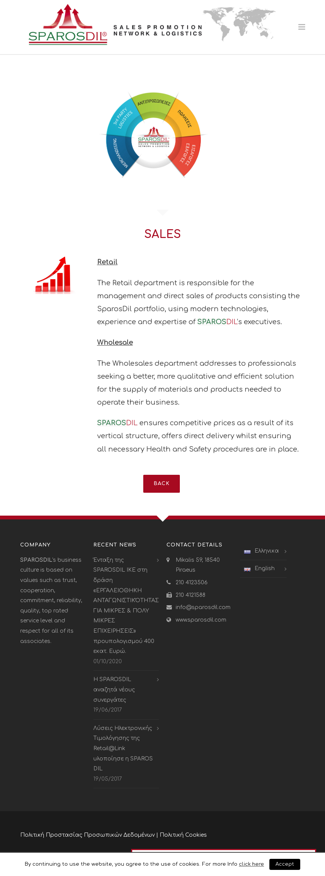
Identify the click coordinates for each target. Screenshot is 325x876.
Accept (284, 864)
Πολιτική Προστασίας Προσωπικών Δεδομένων (87, 835)
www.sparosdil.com (201, 620)
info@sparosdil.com (203, 607)
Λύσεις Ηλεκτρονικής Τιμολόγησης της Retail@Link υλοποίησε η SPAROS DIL (123, 748)
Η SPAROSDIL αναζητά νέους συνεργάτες (114, 689)
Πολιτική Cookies (183, 835)
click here (251, 864)
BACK (162, 483)
